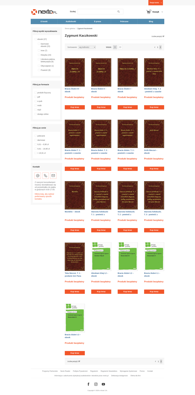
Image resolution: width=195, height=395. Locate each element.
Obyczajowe (47, 66)
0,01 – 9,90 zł (43, 144)
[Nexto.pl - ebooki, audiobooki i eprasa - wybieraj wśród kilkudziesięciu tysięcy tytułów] (44, 12)
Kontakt (150, 371)
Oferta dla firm (135, 376)
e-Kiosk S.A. (103, 390)
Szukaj (73, 11)
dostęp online (42, 114)
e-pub (39, 101)
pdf (38, 97)
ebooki (42, 39)
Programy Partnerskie (50, 371)
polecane (41, 136)
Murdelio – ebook (72, 212)
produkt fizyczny (44, 93)
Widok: (109, 47)
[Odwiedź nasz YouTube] (103, 384)
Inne (44, 50)
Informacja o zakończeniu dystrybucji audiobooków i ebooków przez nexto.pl (81, 376)
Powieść (45, 70)
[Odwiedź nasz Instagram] (96, 384)
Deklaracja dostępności (119, 376)
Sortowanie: (72, 47)
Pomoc (142, 371)
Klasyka (46, 55)
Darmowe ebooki (45, 45)
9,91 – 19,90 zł (43, 149)
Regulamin (94, 371)
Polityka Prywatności (80, 371)
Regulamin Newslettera (109, 371)
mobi (39, 105)
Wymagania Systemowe (128, 371)
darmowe (41, 140)
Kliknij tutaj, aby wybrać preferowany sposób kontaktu (44, 196)
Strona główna (70, 28)
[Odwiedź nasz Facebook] (88, 384)
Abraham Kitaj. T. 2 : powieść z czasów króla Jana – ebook (152, 91)
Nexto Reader (65, 371)
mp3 (39, 110)
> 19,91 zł (41, 153)
